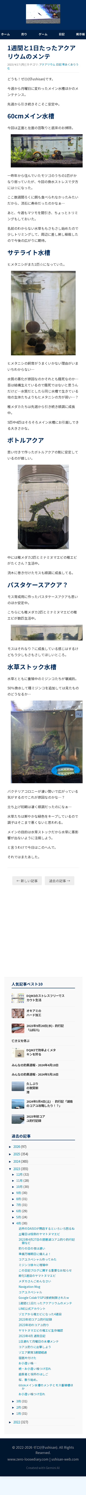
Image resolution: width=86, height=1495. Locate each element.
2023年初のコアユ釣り (34, 1325)
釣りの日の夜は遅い (32, 1248)
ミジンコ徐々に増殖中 (33, 1265)
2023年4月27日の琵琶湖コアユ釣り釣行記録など (47, 1241)
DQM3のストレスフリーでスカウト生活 (45, 997)
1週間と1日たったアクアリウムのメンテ (45, 1303)
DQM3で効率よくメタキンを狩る (41, 1052)
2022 (16, 1422)
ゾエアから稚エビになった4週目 (40, 1314)
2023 (16, 1168)
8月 (18, 1199)
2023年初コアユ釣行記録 (35, 1118)
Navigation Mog (29, 1286)
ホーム (5, 34)
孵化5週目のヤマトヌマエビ (37, 1275)
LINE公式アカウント (32, 1308)
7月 (18, 1204)
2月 (18, 1407)
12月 (19, 1174)
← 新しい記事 (27, 880)
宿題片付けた (27, 1358)
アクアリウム (47, 64)
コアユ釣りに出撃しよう (35, 1347)
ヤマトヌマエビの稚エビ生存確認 (41, 1330)
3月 (18, 1401)
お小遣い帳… (27, 1363)
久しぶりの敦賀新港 (32, 1087)
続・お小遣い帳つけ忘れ (35, 1368)
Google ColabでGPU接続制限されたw (44, 1297)
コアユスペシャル (30, 1292)
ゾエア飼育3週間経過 (33, 1352)
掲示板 (80, 34)
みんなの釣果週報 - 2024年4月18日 (35, 1065)
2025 (16, 1153)
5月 (18, 1217)
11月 (19, 1180)
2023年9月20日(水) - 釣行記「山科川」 (45, 1027)
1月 (18, 1413)
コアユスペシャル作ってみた (38, 1259)
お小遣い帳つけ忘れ (32, 1394)
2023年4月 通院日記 (32, 1336)
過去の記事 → (59, 880)
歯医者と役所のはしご (33, 1374)
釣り (24, 34)
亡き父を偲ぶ (20, 1040)
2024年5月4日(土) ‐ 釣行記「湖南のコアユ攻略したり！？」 (49, 1103)
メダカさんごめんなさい (35, 1281)
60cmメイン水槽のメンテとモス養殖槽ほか (46, 1387)
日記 (62, 34)
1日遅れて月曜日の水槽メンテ (39, 1341)
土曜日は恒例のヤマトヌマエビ (39, 1234)
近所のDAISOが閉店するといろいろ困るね (47, 1228)
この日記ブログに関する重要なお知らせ (45, 1270)
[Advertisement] (39, 931)
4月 (18, 1223)
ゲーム (43, 34)
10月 (19, 1186)
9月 (18, 1192)
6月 (18, 1211)
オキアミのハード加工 (33, 1012)
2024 (16, 1161)
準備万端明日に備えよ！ (35, 1254)
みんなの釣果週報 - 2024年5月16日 (35, 1074)
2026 (16, 1146)
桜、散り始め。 (29, 1379)
